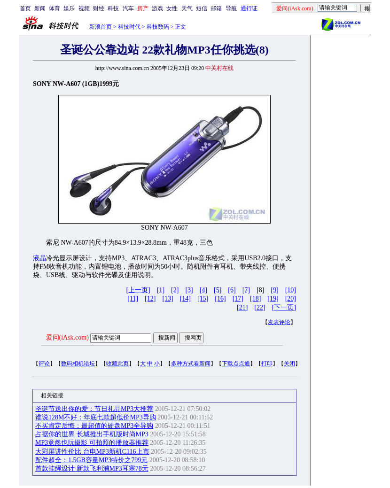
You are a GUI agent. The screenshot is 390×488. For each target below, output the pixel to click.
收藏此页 (117, 363)
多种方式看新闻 (191, 363)
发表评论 (279, 322)
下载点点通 (236, 363)
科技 (113, 8)
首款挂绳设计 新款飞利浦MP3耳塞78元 (91, 468)
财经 (98, 8)
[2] (175, 290)
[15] (202, 298)
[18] (255, 298)
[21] (242, 307)
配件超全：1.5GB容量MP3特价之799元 (91, 460)
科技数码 (158, 26)
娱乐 (69, 8)
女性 (172, 8)
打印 (267, 363)
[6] (231, 290)
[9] (274, 290)
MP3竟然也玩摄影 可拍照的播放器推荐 (91, 442)
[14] (185, 298)
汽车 (128, 8)
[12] (150, 298)
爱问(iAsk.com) (67, 337)
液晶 (39, 258)
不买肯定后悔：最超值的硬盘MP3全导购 (94, 425)
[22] (259, 307)
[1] (160, 290)
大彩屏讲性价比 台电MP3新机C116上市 (92, 451)
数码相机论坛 (78, 363)
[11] (132, 298)
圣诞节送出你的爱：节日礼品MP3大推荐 (94, 408)
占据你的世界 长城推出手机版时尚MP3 (91, 434)
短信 (201, 8)
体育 (54, 8)
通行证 (249, 8)
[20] (290, 298)
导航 (231, 8)
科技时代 (129, 26)
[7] (246, 290)
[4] (203, 290)
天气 (187, 8)
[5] (217, 290)
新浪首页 (100, 26)
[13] (167, 298)
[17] (238, 298)
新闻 (40, 8)
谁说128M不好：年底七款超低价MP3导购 (95, 417)
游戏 (157, 8)
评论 (44, 363)
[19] (272, 298)
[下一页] (284, 307)
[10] (290, 290)
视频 (84, 8)
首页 (25, 8)
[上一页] (138, 290)
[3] (189, 290)
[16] (220, 298)
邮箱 (216, 8)
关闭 (289, 363)
